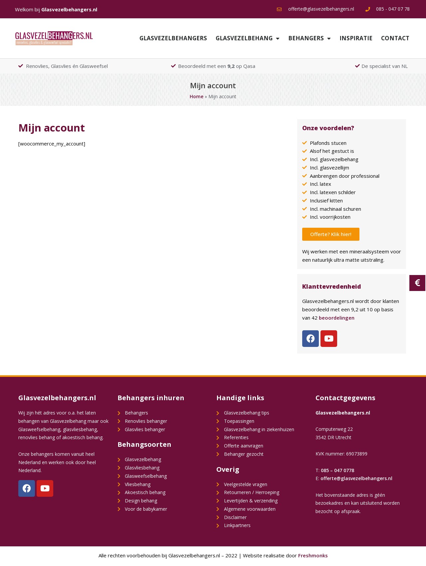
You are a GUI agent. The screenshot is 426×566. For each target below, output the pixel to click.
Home (196, 96)
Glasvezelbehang (248, 38)
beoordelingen (336, 317)
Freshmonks (313, 555)
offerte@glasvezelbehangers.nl (356, 478)
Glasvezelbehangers (173, 38)
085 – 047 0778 (337, 470)
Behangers (309, 38)
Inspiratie (355, 38)
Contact (395, 38)
